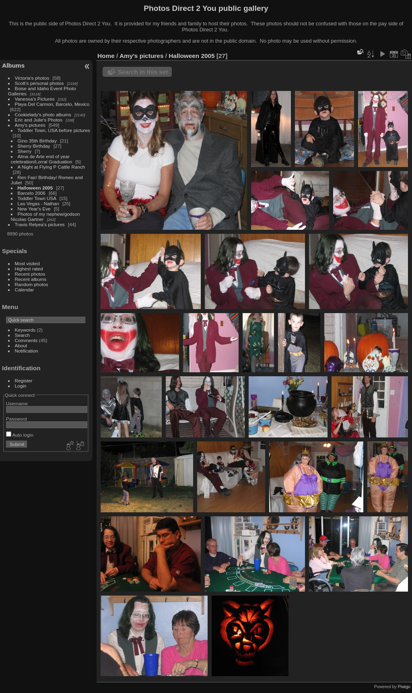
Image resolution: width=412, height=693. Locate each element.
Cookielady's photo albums (43, 114)
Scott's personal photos (39, 83)
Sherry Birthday (34, 145)
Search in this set (143, 71)
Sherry (25, 151)
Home (106, 55)
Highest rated (29, 268)
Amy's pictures (30, 125)
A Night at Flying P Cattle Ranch (51, 166)
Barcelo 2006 (31, 193)
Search (22, 335)
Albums (13, 65)
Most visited (27, 263)
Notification (26, 350)
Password (16, 418)
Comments (26, 340)
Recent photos (30, 273)
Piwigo (404, 686)
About (21, 345)
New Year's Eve (34, 208)
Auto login (19, 434)
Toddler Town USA (37, 198)
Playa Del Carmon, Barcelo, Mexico (52, 104)
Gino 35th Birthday (37, 140)
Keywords (25, 329)
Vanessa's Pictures (35, 98)
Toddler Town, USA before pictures (54, 130)
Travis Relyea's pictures (40, 224)
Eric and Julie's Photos (39, 119)
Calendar (24, 289)
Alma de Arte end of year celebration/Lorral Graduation (41, 159)
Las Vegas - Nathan (38, 203)
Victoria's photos (32, 77)
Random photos (31, 284)
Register (24, 380)
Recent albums (30, 279)
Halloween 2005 (35, 187)
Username (17, 403)
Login (21, 385)
